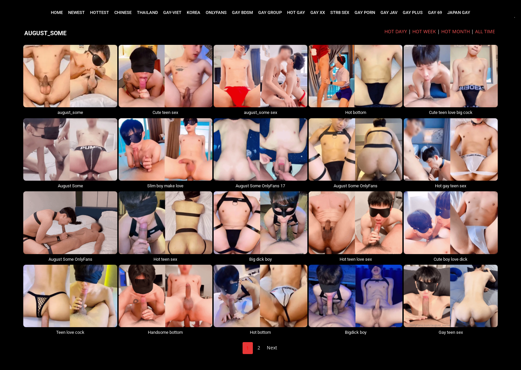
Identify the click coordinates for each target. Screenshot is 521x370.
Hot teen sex (165, 259)
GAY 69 (435, 12)
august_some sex (260, 112)
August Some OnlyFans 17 (260, 185)
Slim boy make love (165, 185)
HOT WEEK (424, 31)
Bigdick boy (355, 332)
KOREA (193, 12)
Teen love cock (70, 332)
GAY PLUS (413, 12)
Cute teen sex (165, 112)
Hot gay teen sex (450, 185)
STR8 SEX (339, 12)
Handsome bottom (165, 332)
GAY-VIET (172, 12)
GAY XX (317, 12)
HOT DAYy (395, 31)
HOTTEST (99, 12)
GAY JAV (388, 12)
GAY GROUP (270, 12)
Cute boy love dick (451, 259)
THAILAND (147, 12)
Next (272, 347)
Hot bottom (355, 112)
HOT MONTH (455, 31)
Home (57, 12)
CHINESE (123, 12)
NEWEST (76, 12)
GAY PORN (365, 12)
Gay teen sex (451, 332)
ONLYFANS (216, 12)
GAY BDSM (242, 12)
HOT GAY (296, 12)
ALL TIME (485, 31)
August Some (70, 185)
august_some (70, 112)
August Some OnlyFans (355, 185)
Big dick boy (260, 259)
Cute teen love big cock (450, 112)
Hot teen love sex (356, 259)
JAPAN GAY (458, 12)
